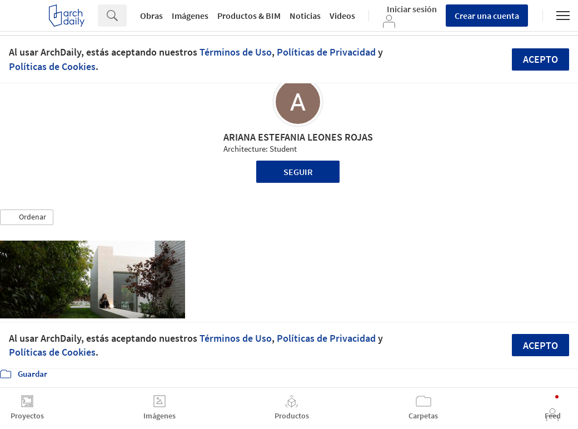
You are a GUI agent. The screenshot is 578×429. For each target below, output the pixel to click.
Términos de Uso (236, 52)
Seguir (298, 171)
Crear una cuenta (487, 15)
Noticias (305, 15)
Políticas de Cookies (52, 66)
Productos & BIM (249, 15)
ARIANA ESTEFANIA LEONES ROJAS (298, 137)
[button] (26, 217)
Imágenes (190, 15)
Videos (342, 15)
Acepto (540, 59)
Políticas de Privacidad (326, 52)
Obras (151, 15)
